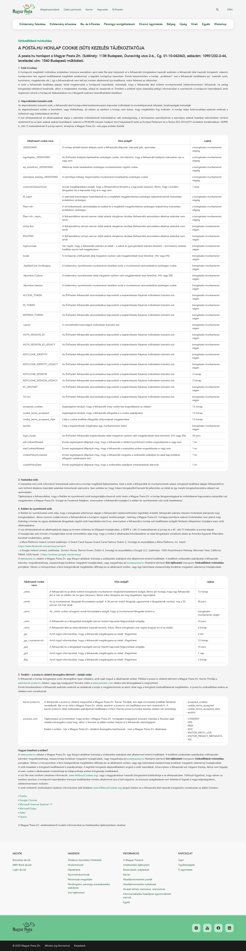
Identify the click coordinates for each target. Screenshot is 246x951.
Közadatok (79, 945)
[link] (24, 927)
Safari (22, 812)
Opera (23, 816)
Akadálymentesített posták (137, 879)
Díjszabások (74, 869)
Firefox (23, 796)
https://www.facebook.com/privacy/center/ (41, 546)
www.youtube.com (103, 683)
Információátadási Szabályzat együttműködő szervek (147, 896)
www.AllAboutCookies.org (83, 775)
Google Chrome (28, 800)
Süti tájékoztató (76, 892)
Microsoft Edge (28, 808)
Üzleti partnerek (72, 9)
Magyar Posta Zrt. (24, 9)
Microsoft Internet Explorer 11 (36, 804)
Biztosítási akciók (22, 860)
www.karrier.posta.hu (29, 683)
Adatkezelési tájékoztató (136, 864)
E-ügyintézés (185, 869)
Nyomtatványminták (79, 874)
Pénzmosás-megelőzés (80, 879)
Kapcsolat (102, 9)
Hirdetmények (75, 864)
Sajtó (181, 860)
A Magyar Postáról (133, 860)
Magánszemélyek (49, 9)
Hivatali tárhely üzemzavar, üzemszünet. (144, 889)
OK (217, 9)
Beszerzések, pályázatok (136, 869)
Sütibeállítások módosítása (35, 41)
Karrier (89, 9)
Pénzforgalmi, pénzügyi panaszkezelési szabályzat (89, 886)
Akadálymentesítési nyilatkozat (139, 884)
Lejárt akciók (19, 869)
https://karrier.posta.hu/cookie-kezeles (130, 708)
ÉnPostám (117, 9)
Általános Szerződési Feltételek (85, 860)
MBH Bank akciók (22, 864)
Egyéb (126, 902)
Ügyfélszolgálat (186, 864)
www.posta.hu (28, 558)
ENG (230, 9)
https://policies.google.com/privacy (60, 554)
